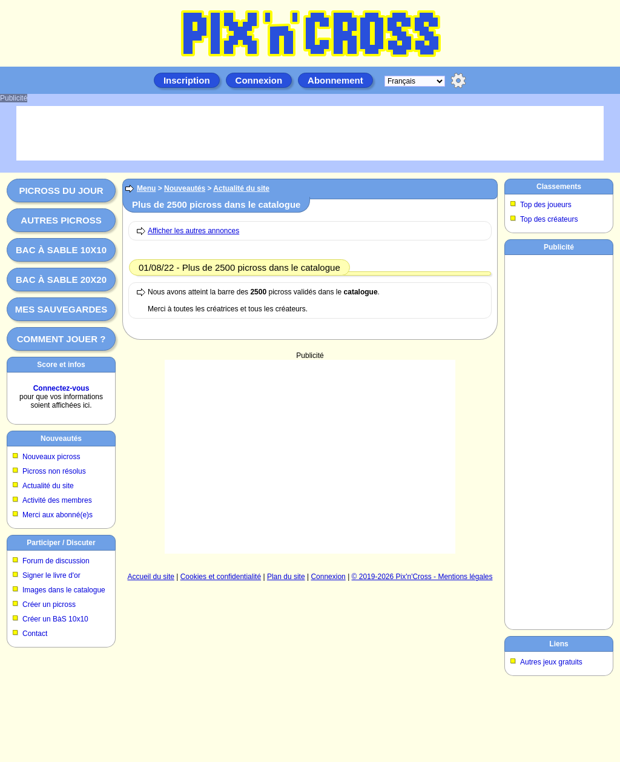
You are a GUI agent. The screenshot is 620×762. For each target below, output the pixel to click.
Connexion (259, 80)
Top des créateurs (549, 219)
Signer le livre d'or (51, 575)
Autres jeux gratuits (551, 662)
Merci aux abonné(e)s (57, 515)
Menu (146, 188)
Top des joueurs (546, 204)
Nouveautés (61, 438)
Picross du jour (61, 190)
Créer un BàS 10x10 (55, 619)
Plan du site (286, 576)
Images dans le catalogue (63, 590)
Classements (558, 186)
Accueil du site (151, 576)
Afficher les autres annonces (193, 231)
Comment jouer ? (61, 339)
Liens (558, 644)
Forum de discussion (56, 561)
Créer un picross (49, 604)
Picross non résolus (54, 471)
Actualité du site (48, 486)
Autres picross (61, 220)
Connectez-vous (61, 388)
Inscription (186, 80)
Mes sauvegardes (61, 309)
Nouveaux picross (51, 456)
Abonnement (335, 80)
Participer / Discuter (61, 542)
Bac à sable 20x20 (61, 279)
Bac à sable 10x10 (61, 250)
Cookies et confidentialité (220, 576)
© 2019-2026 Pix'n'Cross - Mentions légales (422, 576)
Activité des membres (57, 500)
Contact (34, 633)
